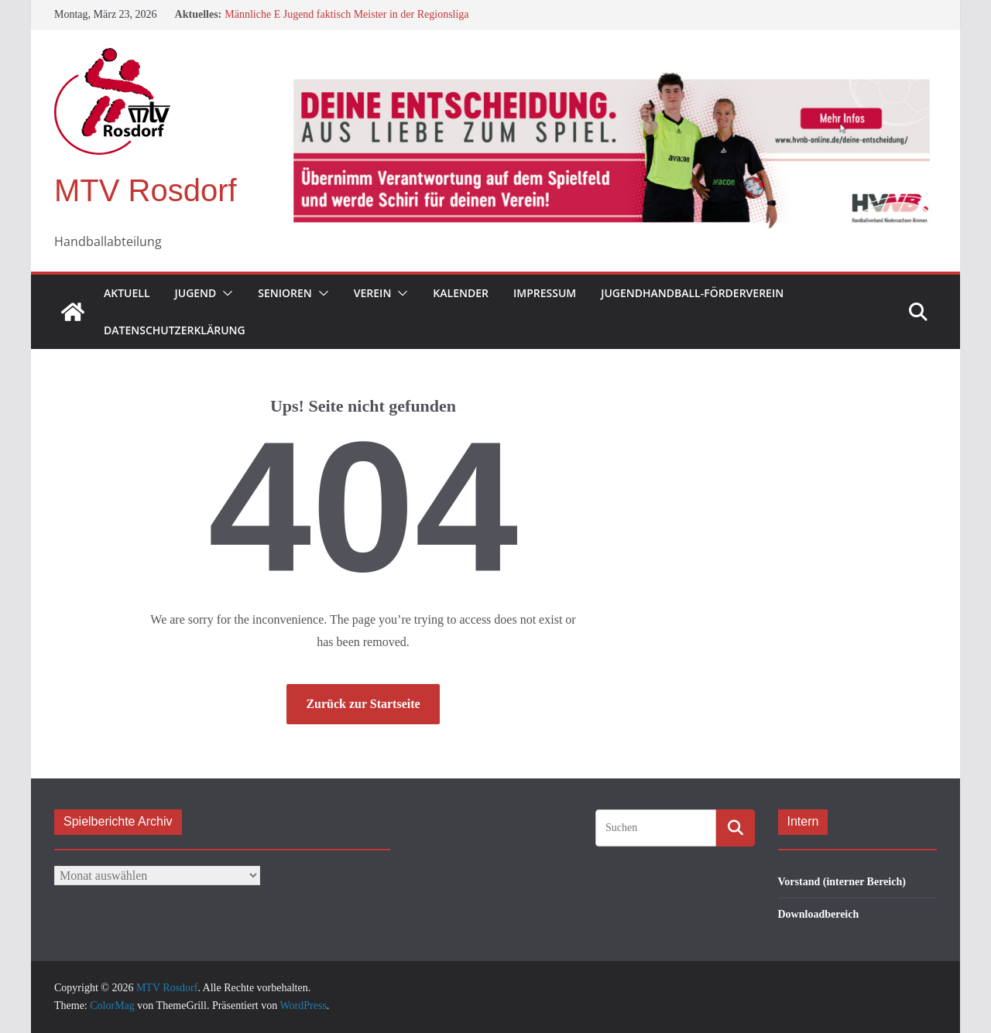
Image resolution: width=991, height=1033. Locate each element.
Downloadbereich (818, 914)
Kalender (461, 293)
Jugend (196, 293)
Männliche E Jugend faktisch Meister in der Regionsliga (346, 14)
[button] (224, 293)
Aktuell (127, 293)
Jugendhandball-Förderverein (692, 293)
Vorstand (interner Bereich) (842, 882)
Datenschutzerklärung (174, 330)
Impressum (544, 293)
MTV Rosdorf (145, 190)
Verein (373, 293)
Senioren (285, 293)
